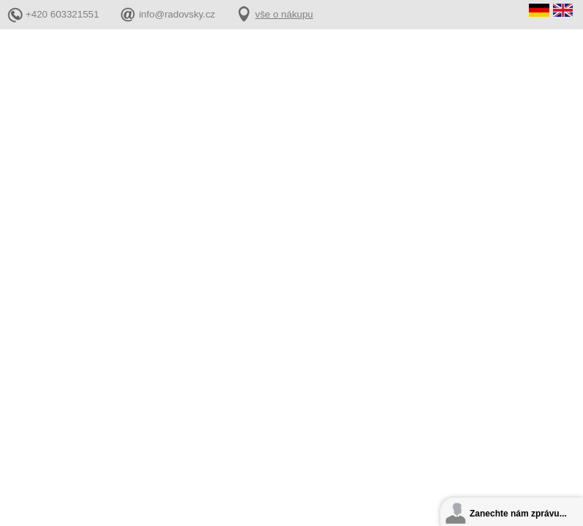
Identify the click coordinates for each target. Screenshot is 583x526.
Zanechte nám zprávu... (518, 513)
